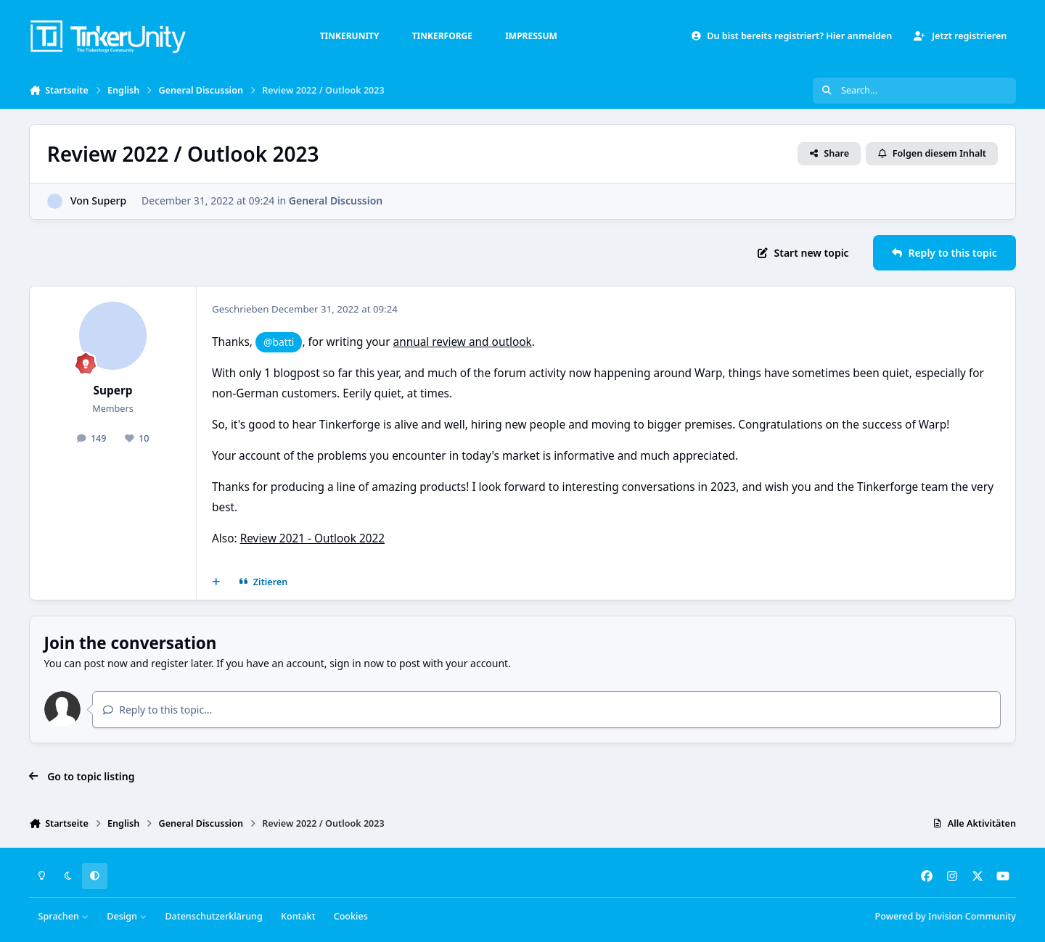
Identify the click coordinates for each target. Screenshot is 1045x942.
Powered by (945, 916)
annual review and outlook (462, 342)
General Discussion (335, 200)
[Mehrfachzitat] (216, 582)
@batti (278, 342)
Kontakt (298, 916)
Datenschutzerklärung (213, 916)
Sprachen (63, 916)
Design (127, 916)
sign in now (356, 663)
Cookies (351, 916)
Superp (108, 200)
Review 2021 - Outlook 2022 (312, 538)
